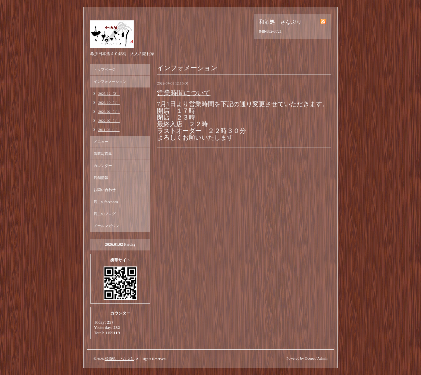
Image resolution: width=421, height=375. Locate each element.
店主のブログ (105, 214)
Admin (322, 358)
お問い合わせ (105, 190)
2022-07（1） (109, 121)
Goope (309, 358)
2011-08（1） (109, 130)
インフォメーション (110, 81)
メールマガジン (106, 226)
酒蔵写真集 (103, 154)
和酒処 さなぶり (119, 359)
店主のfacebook (106, 202)
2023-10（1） (109, 103)
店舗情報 (101, 178)
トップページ (105, 69)
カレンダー (103, 166)
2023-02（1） (109, 112)
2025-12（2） (109, 93)
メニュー (101, 142)
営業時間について (183, 93)
